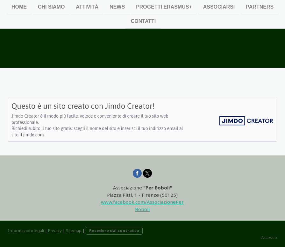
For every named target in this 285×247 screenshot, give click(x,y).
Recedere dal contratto (114, 230)
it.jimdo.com (31, 134)
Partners (260, 7)
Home (19, 7)
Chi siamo (51, 7)
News (117, 7)
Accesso (269, 237)
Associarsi (219, 7)
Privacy (55, 230)
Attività (87, 7)
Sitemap (74, 230)
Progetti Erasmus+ (164, 7)
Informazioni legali (26, 230)
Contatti (143, 21)
